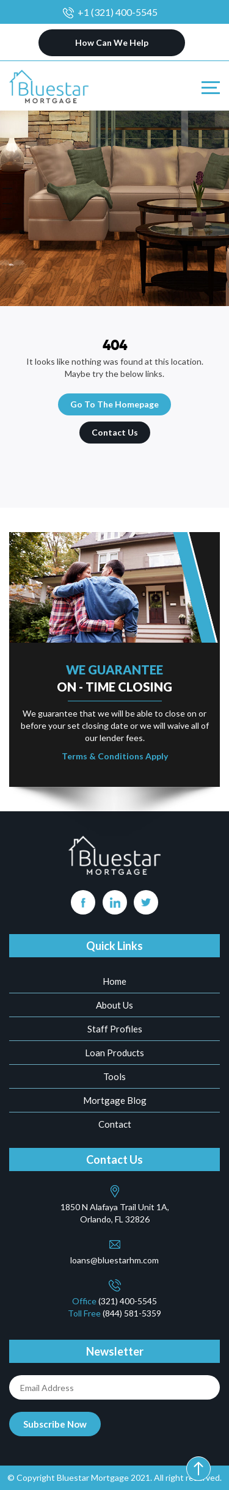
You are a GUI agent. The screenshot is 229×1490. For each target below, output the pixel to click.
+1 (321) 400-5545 (118, 12)
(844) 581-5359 (132, 1313)
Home (114, 981)
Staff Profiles (114, 1028)
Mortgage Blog (115, 1100)
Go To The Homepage (114, 404)
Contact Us (115, 432)
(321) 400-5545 (127, 1301)
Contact (114, 1124)
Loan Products (114, 1052)
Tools (114, 1076)
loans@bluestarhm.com (114, 1260)
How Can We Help (111, 42)
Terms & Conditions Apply (115, 756)
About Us (114, 1004)
